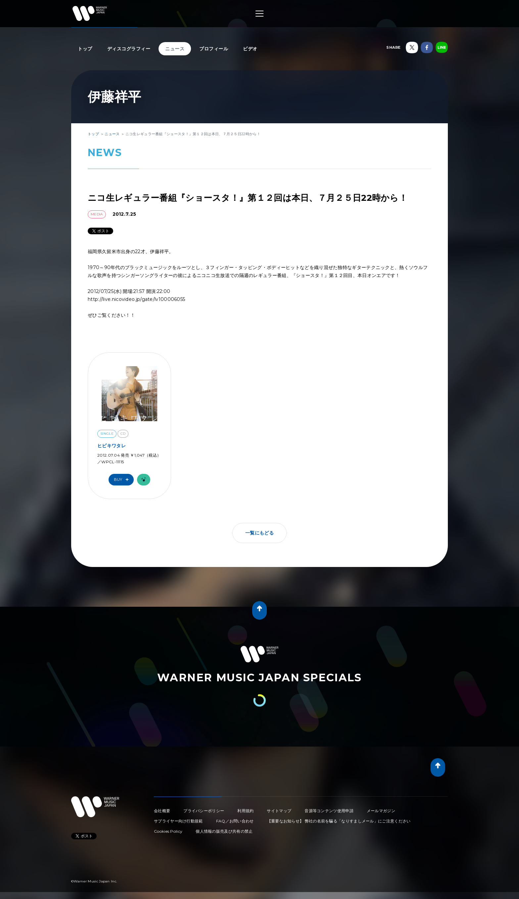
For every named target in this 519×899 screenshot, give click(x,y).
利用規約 (245, 810)
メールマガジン (381, 810)
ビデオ (250, 49)
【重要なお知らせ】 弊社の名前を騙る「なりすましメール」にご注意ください (339, 820)
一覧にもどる (259, 533)
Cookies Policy (168, 831)
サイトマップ (279, 810)
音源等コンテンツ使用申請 (329, 810)
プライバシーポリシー (203, 810)
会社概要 (162, 810)
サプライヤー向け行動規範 (178, 820)
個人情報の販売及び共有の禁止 (224, 831)
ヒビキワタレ (111, 446)
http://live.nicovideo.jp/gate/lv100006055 (136, 299)
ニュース (174, 49)
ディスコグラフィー (129, 49)
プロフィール (213, 49)
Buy (123, 479)
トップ (85, 49)
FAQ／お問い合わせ (235, 820)
